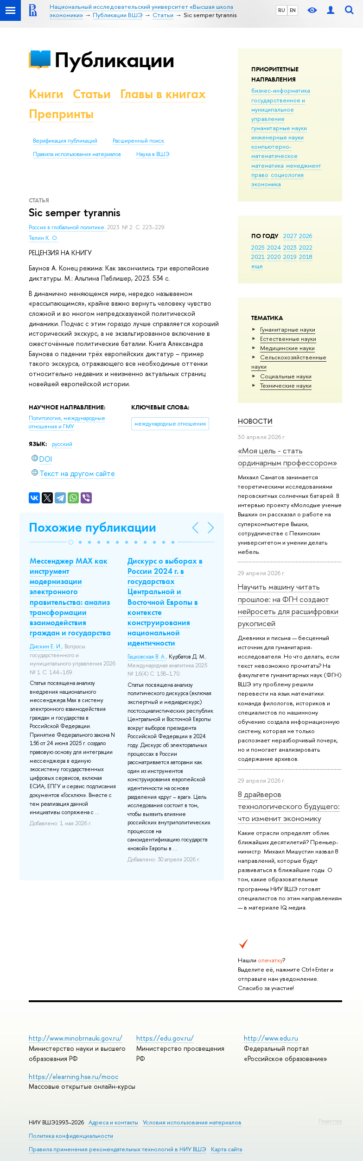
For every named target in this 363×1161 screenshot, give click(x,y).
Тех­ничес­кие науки (286, 385)
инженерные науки (277, 137)
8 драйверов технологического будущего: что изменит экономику (289, 806)
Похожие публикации (92, 527)
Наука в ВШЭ (152, 154)
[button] (71, 542)
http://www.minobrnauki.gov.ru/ (75, 1038)
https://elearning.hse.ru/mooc (73, 1076)
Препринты (61, 114)
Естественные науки (288, 338)
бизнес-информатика (280, 90)
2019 (290, 256)
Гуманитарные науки (287, 329)
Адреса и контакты (113, 1122)
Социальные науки (286, 376)
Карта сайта (226, 1149)
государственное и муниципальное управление (278, 109)
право (259, 174)
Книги (46, 94)
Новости (255, 421)
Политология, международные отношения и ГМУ (67, 422)
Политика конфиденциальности (71, 1136)
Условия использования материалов (192, 1122)
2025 (258, 247)
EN (293, 10)
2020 (274, 256)
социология (287, 174)
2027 (290, 236)
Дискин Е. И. (46, 646)
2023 (290, 247)
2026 (305, 236)
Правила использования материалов (77, 154)
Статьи (92, 94)
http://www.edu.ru (271, 1038)
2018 (305, 256)
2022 (305, 247)
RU (281, 10)
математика (267, 165)
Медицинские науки (287, 348)
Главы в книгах (163, 94)
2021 (258, 256)
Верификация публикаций (65, 140)
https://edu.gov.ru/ (165, 1038)
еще (257, 266)
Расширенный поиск (138, 140)
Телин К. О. (43, 238)
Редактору (330, 1120)
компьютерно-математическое (274, 151)
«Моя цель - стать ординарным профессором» (287, 456)
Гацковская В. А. (146, 656)
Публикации (114, 59)
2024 (274, 247)
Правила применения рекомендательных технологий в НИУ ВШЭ (117, 1149)
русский (62, 444)
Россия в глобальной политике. (68, 227)
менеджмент (303, 165)
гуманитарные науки (279, 128)
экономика (266, 184)
